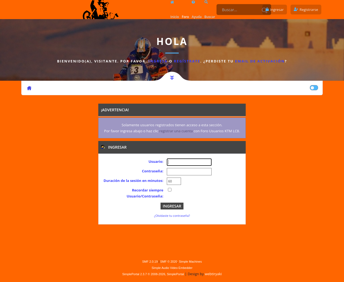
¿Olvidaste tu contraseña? (172, 216)
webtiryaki (213, 273)
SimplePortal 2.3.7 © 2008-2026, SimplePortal (153, 274)
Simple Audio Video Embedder (172, 267)
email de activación (260, 61)
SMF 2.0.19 (150, 261)
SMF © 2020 (168, 261)
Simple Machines (190, 261)
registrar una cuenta (176, 130)
